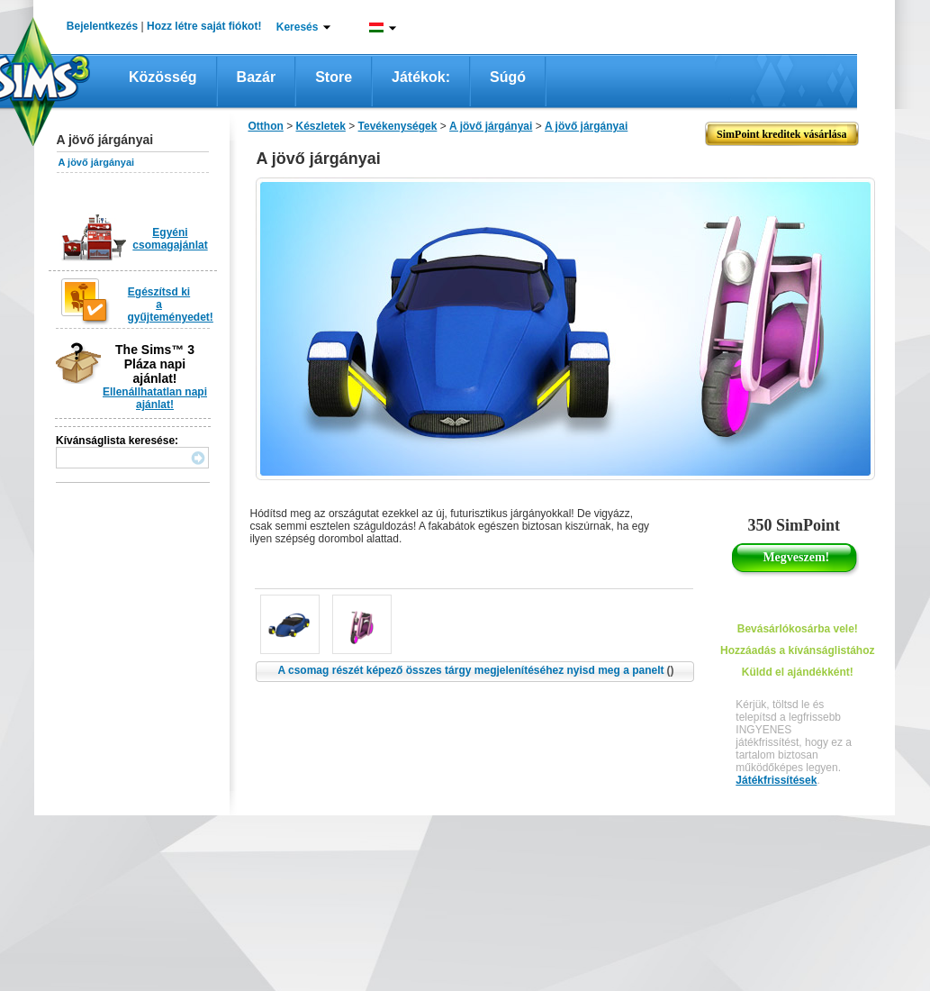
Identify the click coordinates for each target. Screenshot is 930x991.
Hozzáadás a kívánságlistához (797, 650)
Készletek (321, 126)
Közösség (163, 77)
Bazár (256, 77)
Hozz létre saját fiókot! (204, 26)
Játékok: (421, 77)
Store (333, 77)
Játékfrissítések (776, 780)
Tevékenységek (398, 126)
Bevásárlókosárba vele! (797, 629)
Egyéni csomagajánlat (169, 238)
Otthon (266, 126)
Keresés (297, 27)
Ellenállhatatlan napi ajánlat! (155, 398)
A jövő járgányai (97, 162)
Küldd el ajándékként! (797, 672)
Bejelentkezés (102, 26)
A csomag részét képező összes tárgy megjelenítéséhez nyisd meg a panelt (475, 670)
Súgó (508, 77)
